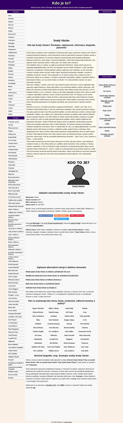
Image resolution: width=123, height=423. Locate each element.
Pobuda (84, 308)
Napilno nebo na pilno (15, 200)
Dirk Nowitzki (12, 292)
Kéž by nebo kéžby (14, 191)
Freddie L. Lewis (13, 295)
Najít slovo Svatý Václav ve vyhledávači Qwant (43, 284)
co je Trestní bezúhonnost (53, 223)
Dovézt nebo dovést (14, 184)
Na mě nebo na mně (14, 197)
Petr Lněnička (38, 351)
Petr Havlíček (84, 324)
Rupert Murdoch (38, 308)
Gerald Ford (54, 339)
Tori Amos (38, 335)
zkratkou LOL (51, 385)
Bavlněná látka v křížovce (13, 220)
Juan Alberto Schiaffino (15, 347)
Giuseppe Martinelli (14, 313)
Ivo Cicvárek (12, 140)
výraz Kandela (37, 225)
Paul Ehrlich (85, 339)
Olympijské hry (13, 171)
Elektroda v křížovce (14, 249)
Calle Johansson (13, 261)
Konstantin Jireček (85, 331)
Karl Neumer (12, 320)
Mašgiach (69, 339)
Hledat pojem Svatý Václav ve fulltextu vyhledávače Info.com (48, 271)
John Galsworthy (85, 335)
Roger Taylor (107, 110)
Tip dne (10, 125)
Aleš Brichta (54, 343)
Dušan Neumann (69, 343)
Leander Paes (12, 338)
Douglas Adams (69, 320)
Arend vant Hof (13, 304)
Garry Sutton (12, 310)
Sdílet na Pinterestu (77, 215)
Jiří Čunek (69, 312)
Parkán (107, 115)
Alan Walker (69, 331)
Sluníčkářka (38, 339)
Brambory (11, 162)
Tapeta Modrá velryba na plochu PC (107, 85)
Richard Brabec (38, 312)
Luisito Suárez (12, 350)
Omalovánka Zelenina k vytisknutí (107, 119)
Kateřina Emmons (54, 324)
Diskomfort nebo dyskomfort (13, 181)
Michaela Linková (14, 279)
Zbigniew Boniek (13, 357)
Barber (107, 131)
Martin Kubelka (69, 327)
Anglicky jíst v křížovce (15, 212)
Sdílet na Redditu (61, 215)
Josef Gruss (12, 146)
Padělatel (38, 324)
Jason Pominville (13, 267)
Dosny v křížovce (13, 242)
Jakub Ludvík (69, 316)
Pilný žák (11, 174)
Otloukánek (38, 343)
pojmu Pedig (75, 223)
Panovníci (33, 365)
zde (34, 388)
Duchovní (85, 343)
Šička (38, 320)
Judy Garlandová (38, 316)
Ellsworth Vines (13, 332)
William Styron (54, 351)
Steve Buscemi (53, 327)
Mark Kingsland (13, 329)
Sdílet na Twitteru (61, 219)
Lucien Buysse (12, 326)
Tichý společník (85, 316)
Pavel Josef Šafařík (53, 347)
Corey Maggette (13, 289)
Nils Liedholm (12, 353)
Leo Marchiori (12, 323)
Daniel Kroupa (54, 312)
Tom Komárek (12, 155)
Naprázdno (11, 165)
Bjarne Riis (11, 307)
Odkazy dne (12, 134)
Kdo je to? (61, 3)
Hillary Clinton (54, 308)
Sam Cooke (85, 347)
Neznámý (11, 168)
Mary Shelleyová (69, 347)
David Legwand (13, 264)
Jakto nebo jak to (13, 188)
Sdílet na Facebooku (46, 215)
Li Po (85, 320)
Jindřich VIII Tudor (38, 347)
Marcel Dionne (38, 327)
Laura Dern (12, 286)
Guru (85, 312)
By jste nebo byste (14, 177)
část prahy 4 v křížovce (15, 228)
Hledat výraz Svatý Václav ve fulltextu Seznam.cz (44, 279)
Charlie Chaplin (38, 331)
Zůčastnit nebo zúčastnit (16, 206)
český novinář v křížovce (16, 231)
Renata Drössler (13, 283)
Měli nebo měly (13, 194)
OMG (62, 385)
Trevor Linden (12, 276)
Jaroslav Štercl (12, 143)
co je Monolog (34, 223)
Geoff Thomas (12, 335)
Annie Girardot (69, 335)
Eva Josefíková (54, 331)
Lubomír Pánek (13, 149)
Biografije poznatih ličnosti (107, 101)
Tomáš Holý (69, 308)
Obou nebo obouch (14, 203)
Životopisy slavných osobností (107, 135)
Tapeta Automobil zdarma (107, 127)
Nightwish (11, 341)
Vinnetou (85, 327)
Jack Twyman (12, 298)
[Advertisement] (61, 23)
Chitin (107, 124)
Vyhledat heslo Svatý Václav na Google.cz (41, 287)
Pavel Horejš (12, 152)
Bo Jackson (107, 91)
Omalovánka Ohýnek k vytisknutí (107, 96)
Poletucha (53, 335)
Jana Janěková (69, 351)
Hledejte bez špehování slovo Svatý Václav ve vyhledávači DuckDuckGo (52, 275)
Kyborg (69, 324)
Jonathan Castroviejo (15, 316)
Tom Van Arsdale (13, 301)
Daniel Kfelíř (12, 137)
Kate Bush (84, 351)
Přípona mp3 (107, 106)
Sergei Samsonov (13, 273)
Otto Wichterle (54, 320)
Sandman (54, 316)
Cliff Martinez (12, 159)
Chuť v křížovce (13, 234)
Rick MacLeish (13, 270)
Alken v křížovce (13, 209)
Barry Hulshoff (13, 344)
